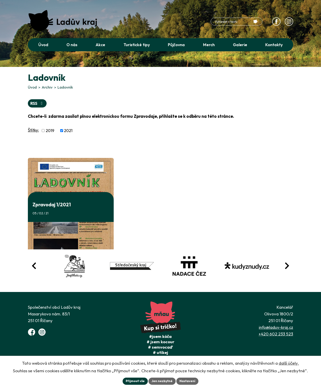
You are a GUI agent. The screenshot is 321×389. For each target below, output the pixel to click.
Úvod (32, 87)
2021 (68, 130)
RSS (37, 103)
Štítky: (33, 130)
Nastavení (187, 381)
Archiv (47, 87)
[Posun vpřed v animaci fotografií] (287, 265)
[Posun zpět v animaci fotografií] (34, 265)
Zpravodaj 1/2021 (52, 204)
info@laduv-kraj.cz (276, 327)
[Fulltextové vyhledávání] (236, 21)
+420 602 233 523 (276, 334)
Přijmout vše (135, 381)
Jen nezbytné (162, 381)
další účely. (289, 363)
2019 (50, 130)
